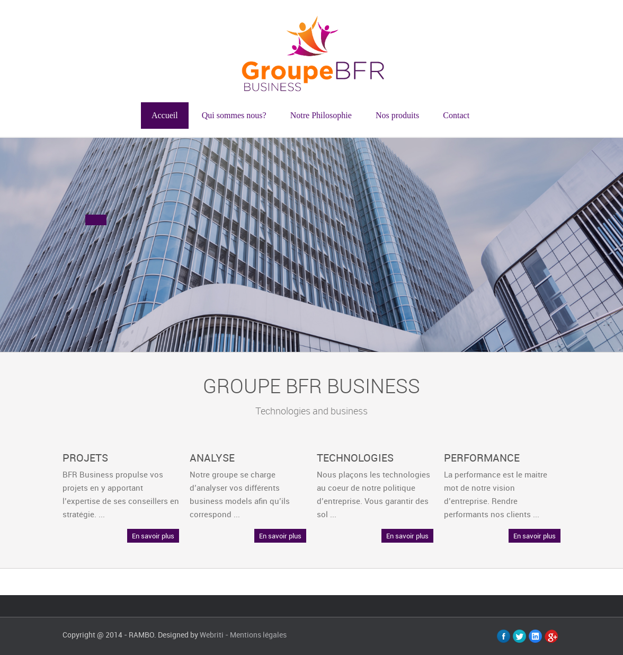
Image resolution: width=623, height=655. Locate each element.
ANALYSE (212, 457)
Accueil (165, 115)
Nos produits (397, 115)
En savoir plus (153, 536)
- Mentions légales (256, 635)
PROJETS (85, 457)
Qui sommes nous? (234, 115)
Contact (456, 115)
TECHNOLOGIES (355, 457)
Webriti (212, 635)
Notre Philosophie (321, 115)
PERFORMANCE (482, 457)
